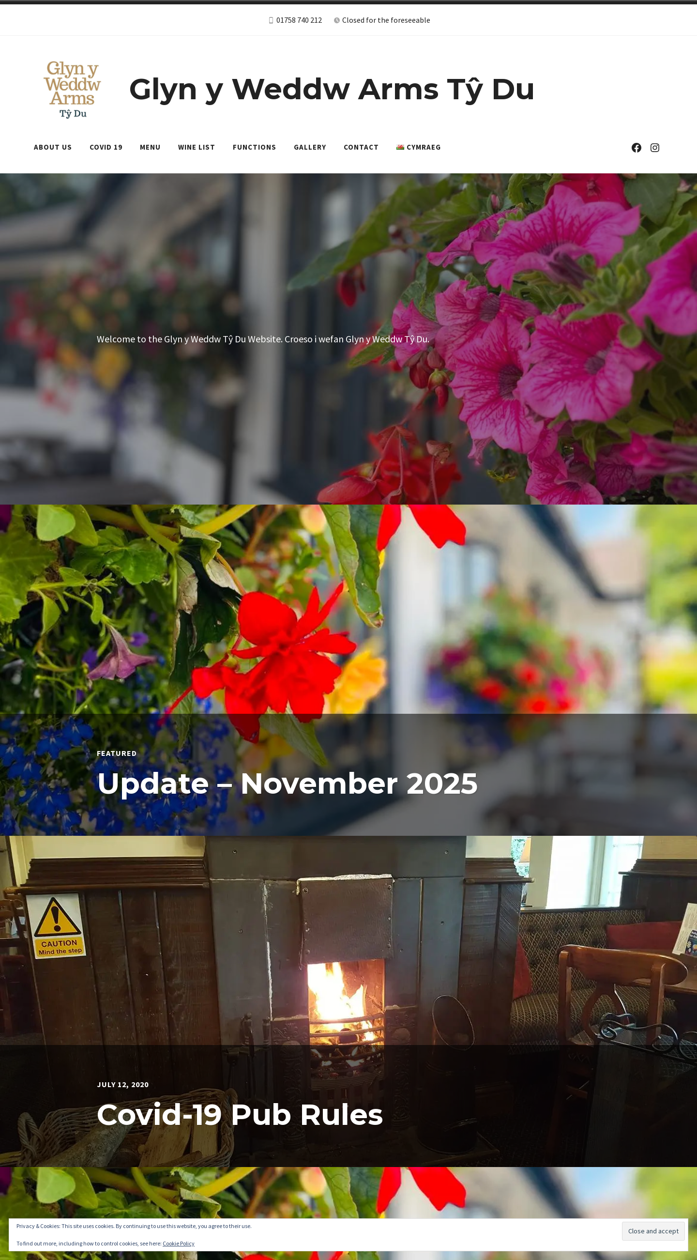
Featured (117, 753)
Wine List (196, 147)
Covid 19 (106, 147)
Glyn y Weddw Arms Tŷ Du (332, 89)
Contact (361, 147)
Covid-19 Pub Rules (240, 1114)
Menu (150, 147)
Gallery (310, 147)
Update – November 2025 (287, 783)
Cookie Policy (179, 1243)
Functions (254, 147)
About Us (53, 147)
